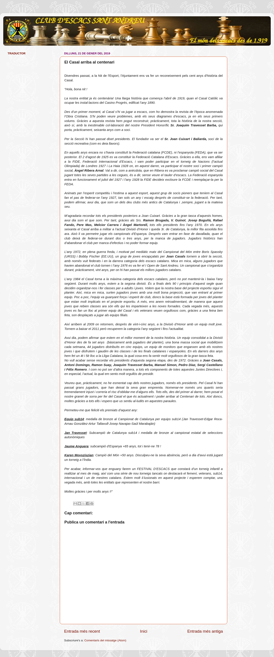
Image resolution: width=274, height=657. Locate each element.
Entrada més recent (82, 631)
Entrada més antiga (205, 631)
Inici (143, 631)
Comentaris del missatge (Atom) (105, 640)
